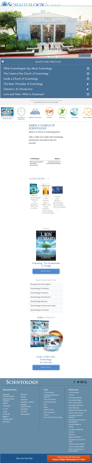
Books (46, 407)
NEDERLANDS (8, 419)
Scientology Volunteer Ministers (76, 416)
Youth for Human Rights (76, 446)
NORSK (23, 397)
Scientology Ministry (39, 301)
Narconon (62, 112)
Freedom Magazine (75, 424)
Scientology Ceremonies (40, 297)
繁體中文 (6, 416)
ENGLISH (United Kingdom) (8, 400)
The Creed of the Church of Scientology (26, 74)
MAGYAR (24, 394)
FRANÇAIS (6, 406)
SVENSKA (24, 399)
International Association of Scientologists (77, 420)
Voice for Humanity (50, 399)
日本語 (5, 411)
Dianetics (72, 395)
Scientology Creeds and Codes (43, 306)
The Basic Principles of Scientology (23, 84)
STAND (71, 427)
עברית (5, 409)
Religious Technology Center (78, 410)
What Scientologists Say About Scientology (28, 68)
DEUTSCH (6, 422)
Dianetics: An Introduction (18, 89)
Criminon (49, 112)
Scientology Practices (39, 293)
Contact (46, 415)
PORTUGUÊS (25, 414)
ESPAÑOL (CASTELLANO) (26, 405)
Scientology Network (75, 397)
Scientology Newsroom (76, 405)
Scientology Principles (40, 288)
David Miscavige (74, 408)
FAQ (45, 404)
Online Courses (49, 409)
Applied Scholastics (35, 112)
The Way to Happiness (21, 113)
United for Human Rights (76, 444)
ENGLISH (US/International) (8, 395)
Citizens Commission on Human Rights (76, 450)
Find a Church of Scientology (53, 417)
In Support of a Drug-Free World (77, 440)
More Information (49, 412)
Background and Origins (40, 284)
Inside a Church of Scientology (21, 79)
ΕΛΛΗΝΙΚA (24, 409)
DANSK (5, 403)
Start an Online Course (76, 413)
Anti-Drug (74, 112)
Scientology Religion (75, 400)
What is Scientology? (75, 402)
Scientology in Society (40, 310)
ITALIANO (24, 411)
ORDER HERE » (46, 271)
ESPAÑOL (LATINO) (27, 402)
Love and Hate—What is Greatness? (24, 94)
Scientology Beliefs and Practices (51, 396)
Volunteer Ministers (50, 402)
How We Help (7, 119)
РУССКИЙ (6, 414)
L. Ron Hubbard (49, 392)
